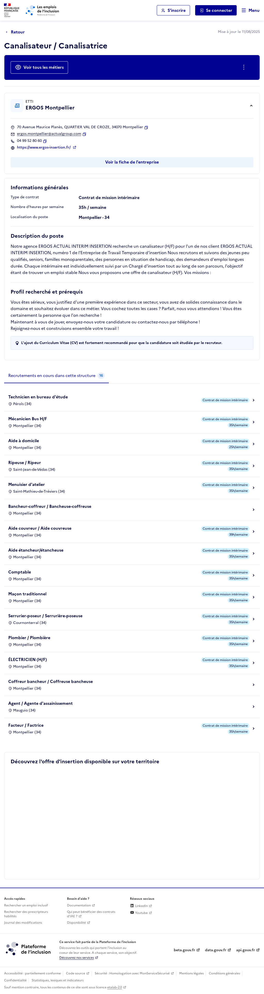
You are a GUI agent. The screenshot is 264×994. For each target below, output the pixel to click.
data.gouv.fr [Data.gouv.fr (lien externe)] (215, 950)
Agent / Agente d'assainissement (40, 703)
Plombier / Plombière (29, 638)
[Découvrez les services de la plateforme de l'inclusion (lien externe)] (28, 948)
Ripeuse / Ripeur (24, 462)
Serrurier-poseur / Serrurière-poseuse (45, 616)
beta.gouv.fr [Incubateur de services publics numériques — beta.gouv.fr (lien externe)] (184, 950)
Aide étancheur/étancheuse (35, 550)
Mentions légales (191, 973)
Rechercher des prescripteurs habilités (26, 914)
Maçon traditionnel (27, 594)
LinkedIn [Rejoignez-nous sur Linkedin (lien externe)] (139, 906)
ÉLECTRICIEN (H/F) (27, 659)
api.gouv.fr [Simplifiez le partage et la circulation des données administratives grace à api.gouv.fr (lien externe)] (245, 950)
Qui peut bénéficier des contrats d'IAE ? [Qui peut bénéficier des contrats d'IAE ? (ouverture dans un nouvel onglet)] (91, 914)
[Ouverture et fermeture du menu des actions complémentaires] (244, 67)
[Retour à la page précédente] (16, 32)
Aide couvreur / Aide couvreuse (39, 528)
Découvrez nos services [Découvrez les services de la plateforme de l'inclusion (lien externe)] (76, 957)
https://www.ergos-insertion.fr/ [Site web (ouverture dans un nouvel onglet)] (44, 147)
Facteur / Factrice (26, 725)
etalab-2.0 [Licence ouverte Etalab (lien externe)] (114, 987)
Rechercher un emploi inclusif (26, 905)
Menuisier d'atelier (26, 484)
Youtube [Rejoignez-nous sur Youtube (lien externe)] (139, 913)
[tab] (56, 376)
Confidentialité (15, 980)
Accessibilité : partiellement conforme (32, 973)
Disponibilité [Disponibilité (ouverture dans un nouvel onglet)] (76, 922)
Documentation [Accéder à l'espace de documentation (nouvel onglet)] (79, 905)
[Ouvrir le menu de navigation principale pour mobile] (248, 10)
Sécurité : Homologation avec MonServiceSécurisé (132, 973)
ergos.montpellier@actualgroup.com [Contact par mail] (49, 133)
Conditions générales (224, 973)
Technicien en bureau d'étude (38, 397)
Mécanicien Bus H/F (27, 419)
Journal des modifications (23, 922)
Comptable (19, 572)
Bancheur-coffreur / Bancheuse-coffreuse (49, 506)
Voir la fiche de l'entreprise (132, 162)
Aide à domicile (23, 441)
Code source (75, 973)
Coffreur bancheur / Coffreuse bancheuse (50, 681)
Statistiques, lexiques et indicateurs (58, 980)
